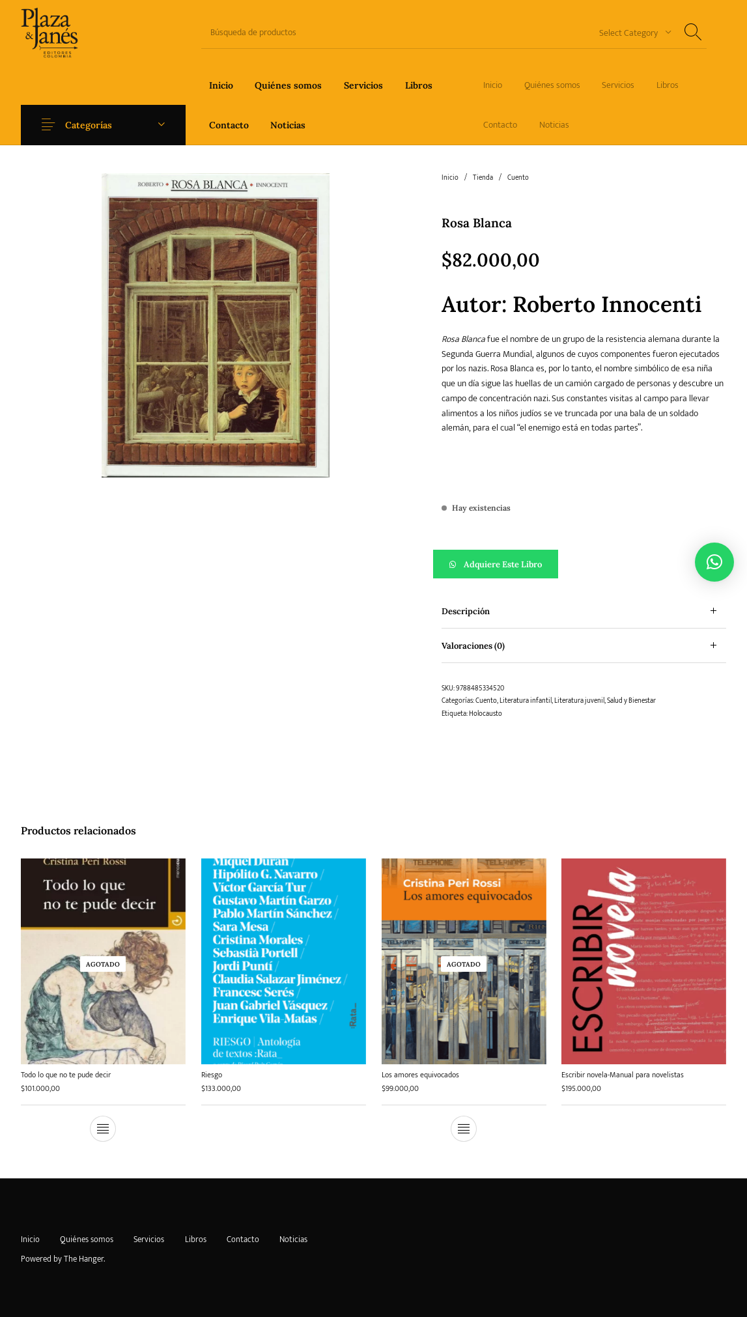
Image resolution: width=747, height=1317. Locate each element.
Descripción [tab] (466, 611)
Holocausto (485, 714)
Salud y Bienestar (631, 701)
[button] (584, 564)
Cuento (518, 178)
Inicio (450, 178)
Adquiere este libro (503, 564)
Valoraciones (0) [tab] (473, 645)
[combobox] (630, 32)
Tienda (483, 178)
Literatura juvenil (579, 701)
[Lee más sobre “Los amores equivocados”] (463, 1123)
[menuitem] (221, 85)
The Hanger (84, 1259)
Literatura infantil (526, 701)
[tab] (584, 611)
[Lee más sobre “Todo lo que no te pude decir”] (103, 1129)
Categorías (88, 125)
